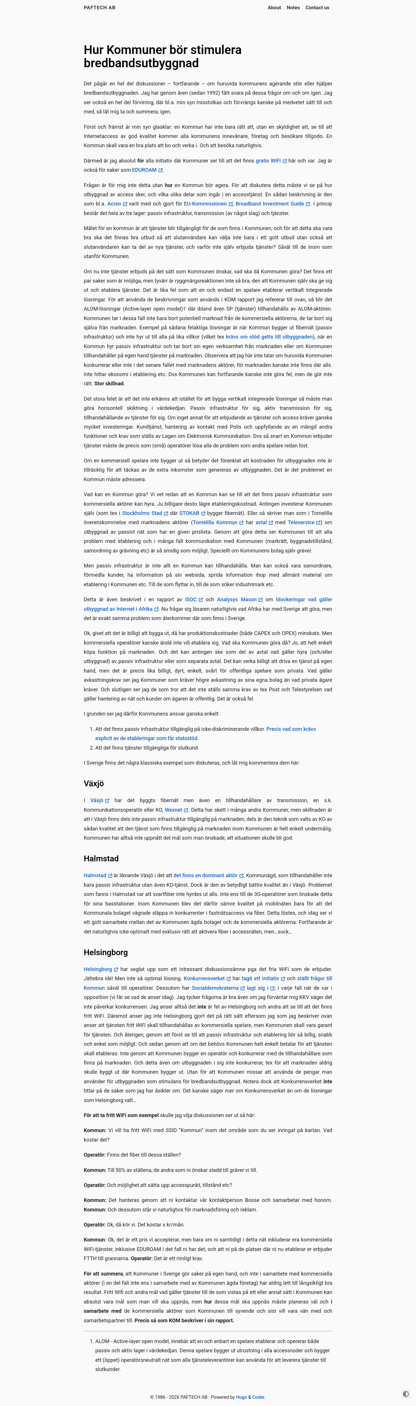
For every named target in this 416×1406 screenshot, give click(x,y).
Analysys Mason (237, 599)
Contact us (317, 7)
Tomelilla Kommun (215, 522)
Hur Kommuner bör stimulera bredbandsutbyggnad (163, 56)
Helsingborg (98, 969)
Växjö (96, 800)
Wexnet (173, 810)
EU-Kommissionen (205, 204)
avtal (261, 522)
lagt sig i (258, 988)
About (274, 7)
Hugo (241, 1397)
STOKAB (189, 513)
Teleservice (301, 522)
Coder (258, 1397)
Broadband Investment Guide (270, 204)
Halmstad (95, 875)
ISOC (191, 599)
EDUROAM (144, 170)
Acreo (114, 204)
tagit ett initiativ (260, 978)
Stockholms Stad (142, 513)
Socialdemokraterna (215, 988)
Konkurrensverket (204, 978)
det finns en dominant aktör (206, 875)
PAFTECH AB (100, 7)
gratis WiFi (268, 161)
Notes (293, 7)
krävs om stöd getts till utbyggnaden (269, 337)
